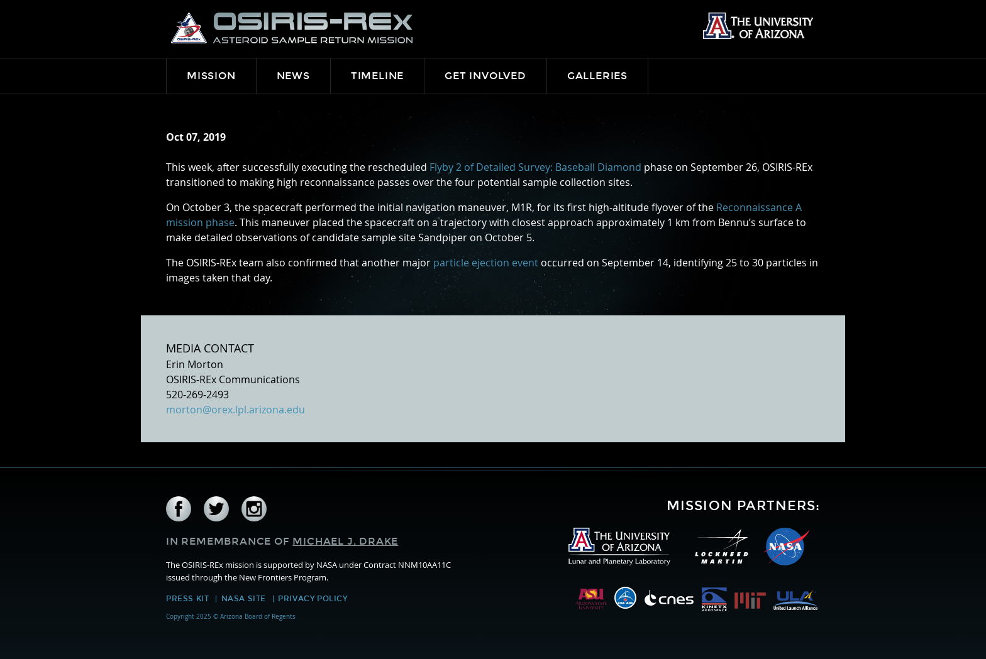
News (293, 76)
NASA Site (243, 598)
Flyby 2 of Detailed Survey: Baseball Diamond (535, 167)
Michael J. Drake (345, 541)
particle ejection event (485, 263)
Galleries (597, 76)
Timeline (377, 76)
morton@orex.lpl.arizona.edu (235, 410)
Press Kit (187, 598)
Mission (211, 76)
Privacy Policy (312, 598)
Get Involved (485, 76)
